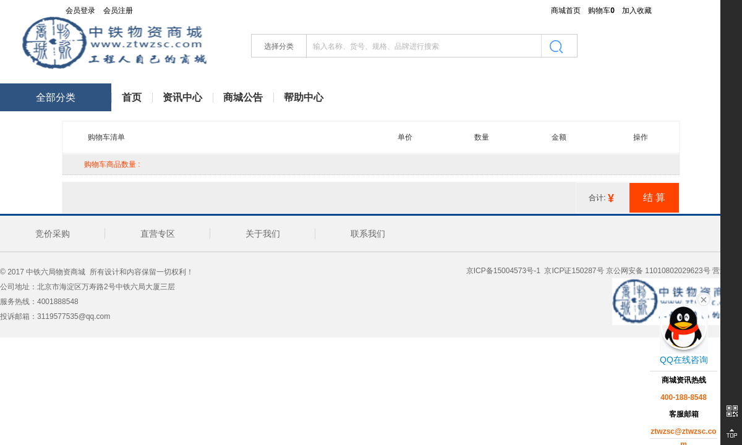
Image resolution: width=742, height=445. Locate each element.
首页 (132, 97)
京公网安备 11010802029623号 (658, 270)
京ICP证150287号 (572, 270)
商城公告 (243, 97)
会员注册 (118, 10)
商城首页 (566, 10)
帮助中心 (303, 97)
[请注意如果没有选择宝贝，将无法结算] (654, 197)
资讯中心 (182, 97)
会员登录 (80, 10)
